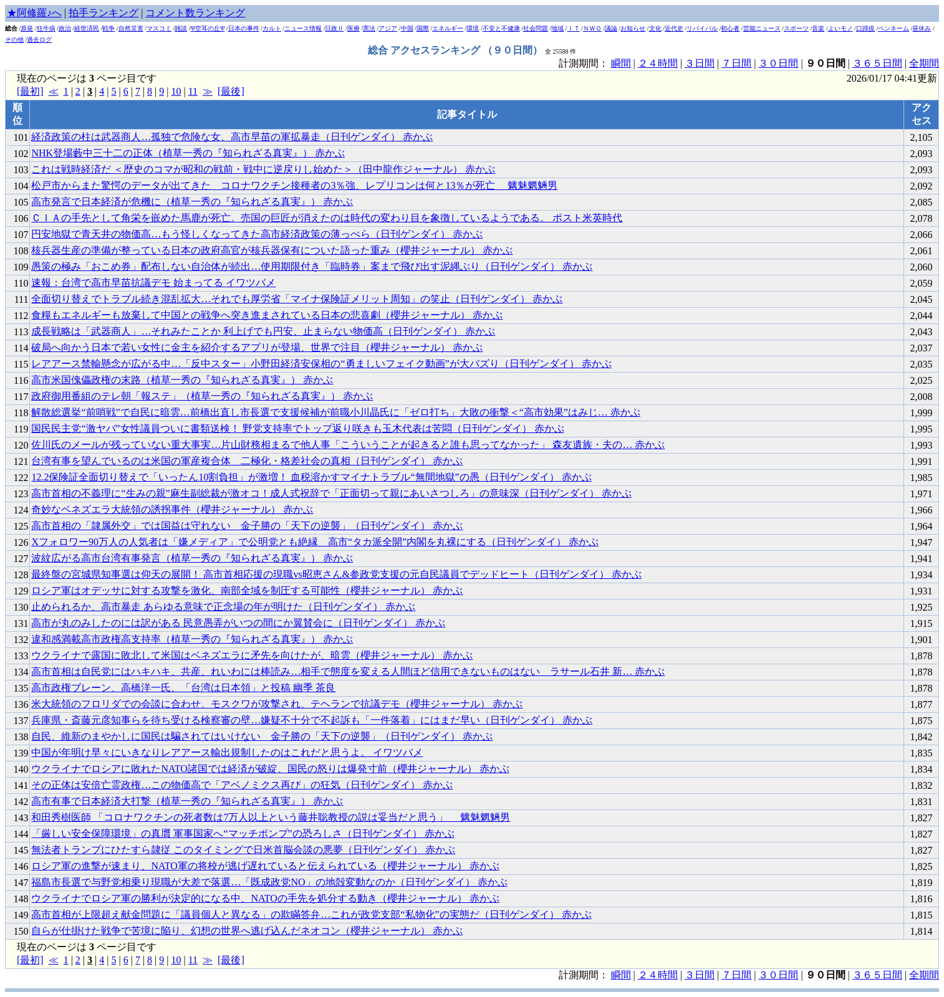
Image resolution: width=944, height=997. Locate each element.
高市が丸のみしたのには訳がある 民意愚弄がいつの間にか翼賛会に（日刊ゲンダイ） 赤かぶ (238, 623)
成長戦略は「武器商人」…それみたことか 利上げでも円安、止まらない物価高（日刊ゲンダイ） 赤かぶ (263, 331)
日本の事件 (243, 28)
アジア (387, 28)
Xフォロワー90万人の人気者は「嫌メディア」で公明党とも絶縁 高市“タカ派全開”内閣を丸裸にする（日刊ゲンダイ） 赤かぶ (315, 542)
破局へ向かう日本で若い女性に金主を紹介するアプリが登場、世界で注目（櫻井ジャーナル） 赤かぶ (257, 347)
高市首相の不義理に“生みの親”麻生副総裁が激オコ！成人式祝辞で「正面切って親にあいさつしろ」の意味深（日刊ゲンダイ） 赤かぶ (331, 493)
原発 (27, 28)
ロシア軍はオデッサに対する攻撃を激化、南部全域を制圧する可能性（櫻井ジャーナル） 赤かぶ (247, 590)
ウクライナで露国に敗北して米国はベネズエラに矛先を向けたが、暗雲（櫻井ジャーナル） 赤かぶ (252, 655)
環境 (472, 28)
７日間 (736, 63)
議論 (611, 28)
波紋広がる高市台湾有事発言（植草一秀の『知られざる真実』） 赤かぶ (192, 558)
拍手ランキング (103, 12)
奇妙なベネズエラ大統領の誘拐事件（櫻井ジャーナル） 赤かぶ (172, 509)
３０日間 (778, 63)
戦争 (108, 28)
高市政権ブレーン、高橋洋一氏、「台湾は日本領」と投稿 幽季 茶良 (183, 687)
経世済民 (86, 28)
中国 (407, 28)
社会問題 (535, 28)
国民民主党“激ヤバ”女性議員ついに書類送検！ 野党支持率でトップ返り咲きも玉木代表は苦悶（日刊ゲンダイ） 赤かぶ (297, 428)
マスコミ (159, 28)
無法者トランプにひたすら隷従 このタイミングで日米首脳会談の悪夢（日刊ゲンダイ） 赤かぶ (243, 849)
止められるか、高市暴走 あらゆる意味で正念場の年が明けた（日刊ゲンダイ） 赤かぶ (223, 606)
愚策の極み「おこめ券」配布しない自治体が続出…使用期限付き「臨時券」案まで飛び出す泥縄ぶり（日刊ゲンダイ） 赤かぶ (311, 266)
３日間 (700, 63)
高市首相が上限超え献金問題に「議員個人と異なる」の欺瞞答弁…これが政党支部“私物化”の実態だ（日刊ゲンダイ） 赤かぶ (311, 914)
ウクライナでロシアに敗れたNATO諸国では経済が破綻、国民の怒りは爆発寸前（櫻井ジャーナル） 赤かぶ (270, 768)
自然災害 (130, 28)
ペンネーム (893, 28)
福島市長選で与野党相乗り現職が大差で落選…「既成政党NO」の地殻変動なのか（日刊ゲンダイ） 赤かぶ (269, 882)
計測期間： (585, 975)
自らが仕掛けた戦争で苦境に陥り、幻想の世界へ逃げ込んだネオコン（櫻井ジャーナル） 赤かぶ (247, 930)
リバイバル (702, 28)
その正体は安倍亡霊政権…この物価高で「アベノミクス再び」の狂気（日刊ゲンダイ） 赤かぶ (242, 785)
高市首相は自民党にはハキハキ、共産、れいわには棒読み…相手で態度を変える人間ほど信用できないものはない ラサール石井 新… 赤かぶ (348, 671)
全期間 (924, 63)
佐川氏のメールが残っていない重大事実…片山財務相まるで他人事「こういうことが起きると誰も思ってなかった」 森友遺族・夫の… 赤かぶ (348, 444)
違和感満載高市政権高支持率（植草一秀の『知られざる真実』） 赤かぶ (192, 639)
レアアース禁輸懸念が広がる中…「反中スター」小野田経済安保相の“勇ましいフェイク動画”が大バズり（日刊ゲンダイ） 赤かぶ (321, 363)
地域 (557, 28)
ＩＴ (573, 28)
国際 (423, 28)
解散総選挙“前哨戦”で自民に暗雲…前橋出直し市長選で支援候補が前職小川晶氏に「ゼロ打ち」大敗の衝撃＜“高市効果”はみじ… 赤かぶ (335, 412)
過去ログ (39, 39)
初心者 (730, 28)
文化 (655, 28)
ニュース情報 (303, 28)
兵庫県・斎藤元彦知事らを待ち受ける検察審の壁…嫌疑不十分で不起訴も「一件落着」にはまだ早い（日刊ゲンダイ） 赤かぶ (311, 720)
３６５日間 (877, 63)
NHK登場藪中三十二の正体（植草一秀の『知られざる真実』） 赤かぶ (188, 153)
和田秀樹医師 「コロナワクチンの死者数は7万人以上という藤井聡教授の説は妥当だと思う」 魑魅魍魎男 (270, 817)
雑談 (181, 28)
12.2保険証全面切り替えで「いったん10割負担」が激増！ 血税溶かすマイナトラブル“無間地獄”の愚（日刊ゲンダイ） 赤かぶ (311, 477)
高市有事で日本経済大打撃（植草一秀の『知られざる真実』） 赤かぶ (187, 801)
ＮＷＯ (592, 28)
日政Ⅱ (334, 28)
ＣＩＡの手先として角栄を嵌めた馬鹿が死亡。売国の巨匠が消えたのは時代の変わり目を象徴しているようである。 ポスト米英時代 (326, 217)
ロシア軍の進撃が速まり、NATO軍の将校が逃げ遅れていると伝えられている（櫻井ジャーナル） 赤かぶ (265, 866)
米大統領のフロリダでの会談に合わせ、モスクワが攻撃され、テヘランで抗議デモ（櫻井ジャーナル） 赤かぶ (277, 704)
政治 (65, 28)
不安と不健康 (501, 28)
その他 (14, 39)
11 (193, 91)
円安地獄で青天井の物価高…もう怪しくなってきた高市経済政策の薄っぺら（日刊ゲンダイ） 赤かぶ (257, 234)
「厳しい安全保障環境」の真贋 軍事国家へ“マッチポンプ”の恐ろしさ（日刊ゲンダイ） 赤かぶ (242, 833)
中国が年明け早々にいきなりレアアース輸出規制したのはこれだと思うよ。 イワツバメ (227, 752)
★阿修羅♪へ (34, 12)
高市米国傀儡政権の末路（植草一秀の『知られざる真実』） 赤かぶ (182, 379)
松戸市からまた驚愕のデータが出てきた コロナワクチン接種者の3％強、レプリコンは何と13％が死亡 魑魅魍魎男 (294, 185)
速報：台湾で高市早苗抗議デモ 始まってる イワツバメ (153, 282)
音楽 (818, 28)
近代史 (674, 28)
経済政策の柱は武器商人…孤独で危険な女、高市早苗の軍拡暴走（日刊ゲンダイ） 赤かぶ (232, 136)
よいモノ (840, 28)
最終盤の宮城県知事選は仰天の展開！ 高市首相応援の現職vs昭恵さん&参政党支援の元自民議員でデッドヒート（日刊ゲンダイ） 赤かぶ (336, 574)
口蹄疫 (865, 28)
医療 (353, 28)
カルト (271, 28)
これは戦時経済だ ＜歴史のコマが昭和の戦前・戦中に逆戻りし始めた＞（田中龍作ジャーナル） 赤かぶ (263, 169)
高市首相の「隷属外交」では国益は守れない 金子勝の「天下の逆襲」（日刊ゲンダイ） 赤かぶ (247, 525)
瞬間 (621, 63)
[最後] (231, 91)
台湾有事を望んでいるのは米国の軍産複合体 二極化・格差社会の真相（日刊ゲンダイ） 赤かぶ (247, 461)
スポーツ (796, 28)
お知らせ (632, 28)
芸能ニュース (762, 28)
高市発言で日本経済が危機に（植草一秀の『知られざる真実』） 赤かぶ (192, 201)
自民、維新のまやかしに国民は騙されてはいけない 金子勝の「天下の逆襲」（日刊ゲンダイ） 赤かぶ (262, 736)
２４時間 (658, 63)
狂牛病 (46, 28)
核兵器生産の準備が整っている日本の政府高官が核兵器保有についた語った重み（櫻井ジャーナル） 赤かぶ (272, 250)
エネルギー (447, 28)
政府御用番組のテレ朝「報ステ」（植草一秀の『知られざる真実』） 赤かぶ (202, 396)
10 (176, 91)
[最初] (30, 91)
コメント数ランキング (195, 12)
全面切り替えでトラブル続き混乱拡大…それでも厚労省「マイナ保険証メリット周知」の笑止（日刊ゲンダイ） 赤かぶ (296, 298)
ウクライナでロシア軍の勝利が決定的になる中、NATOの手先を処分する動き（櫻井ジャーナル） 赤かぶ (265, 898)
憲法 (369, 28)
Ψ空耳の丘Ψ (208, 28)
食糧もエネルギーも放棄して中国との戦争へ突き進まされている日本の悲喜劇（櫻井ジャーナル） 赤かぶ (267, 315)
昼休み (921, 28)
